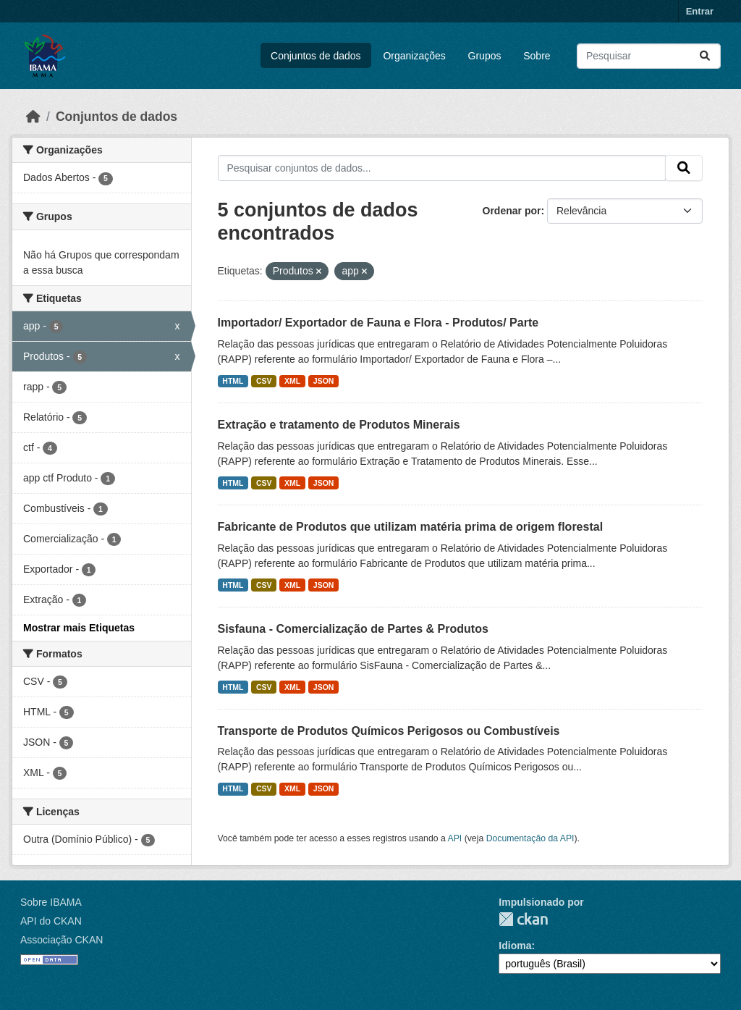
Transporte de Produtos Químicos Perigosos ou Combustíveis (389, 731)
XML (292, 380)
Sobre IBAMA (51, 902)
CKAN (523, 919)
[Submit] (704, 56)
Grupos (484, 56)
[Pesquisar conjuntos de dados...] (649, 56)
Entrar (700, 11)
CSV (264, 380)
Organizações (414, 56)
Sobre (536, 56)
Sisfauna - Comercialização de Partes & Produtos (353, 629)
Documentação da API (530, 838)
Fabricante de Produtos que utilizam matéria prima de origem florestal (411, 527)
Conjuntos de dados (316, 56)
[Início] (33, 116)
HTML (232, 380)
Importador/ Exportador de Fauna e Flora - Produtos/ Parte (378, 322)
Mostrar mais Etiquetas (79, 628)
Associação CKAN (61, 940)
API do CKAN (51, 921)
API (455, 838)
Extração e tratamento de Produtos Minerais (339, 424)
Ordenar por (512, 210)
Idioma (515, 945)
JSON (323, 380)
